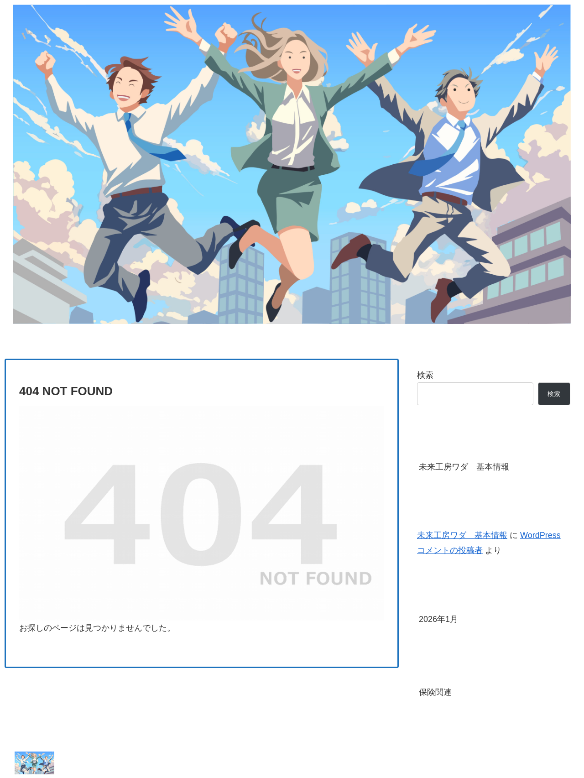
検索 (425, 375)
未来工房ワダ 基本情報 (464, 466)
